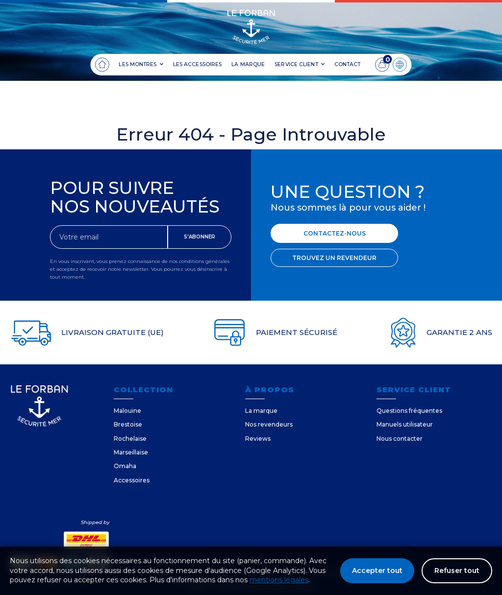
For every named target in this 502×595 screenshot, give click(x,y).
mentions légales (279, 579)
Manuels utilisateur (404, 424)
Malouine (127, 410)
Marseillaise (131, 452)
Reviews (258, 438)
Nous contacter (399, 438)
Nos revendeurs (269, 424)
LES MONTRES (141, 64)
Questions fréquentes (409, 410)
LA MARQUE (248, 64)
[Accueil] (102, 64)
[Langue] (400, 64)
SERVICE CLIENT (300, 64)
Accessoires (132, 480)
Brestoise (128, 424)
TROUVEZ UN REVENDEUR (334, 258)
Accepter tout (377, 570)
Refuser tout (456, 570)
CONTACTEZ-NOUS (334, 233)
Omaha (125, 466)
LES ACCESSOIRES (197, 64)
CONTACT (347, 64)
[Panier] (382, 64)
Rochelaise (130, 438)
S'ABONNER (199, 237)
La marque (261, 410)
